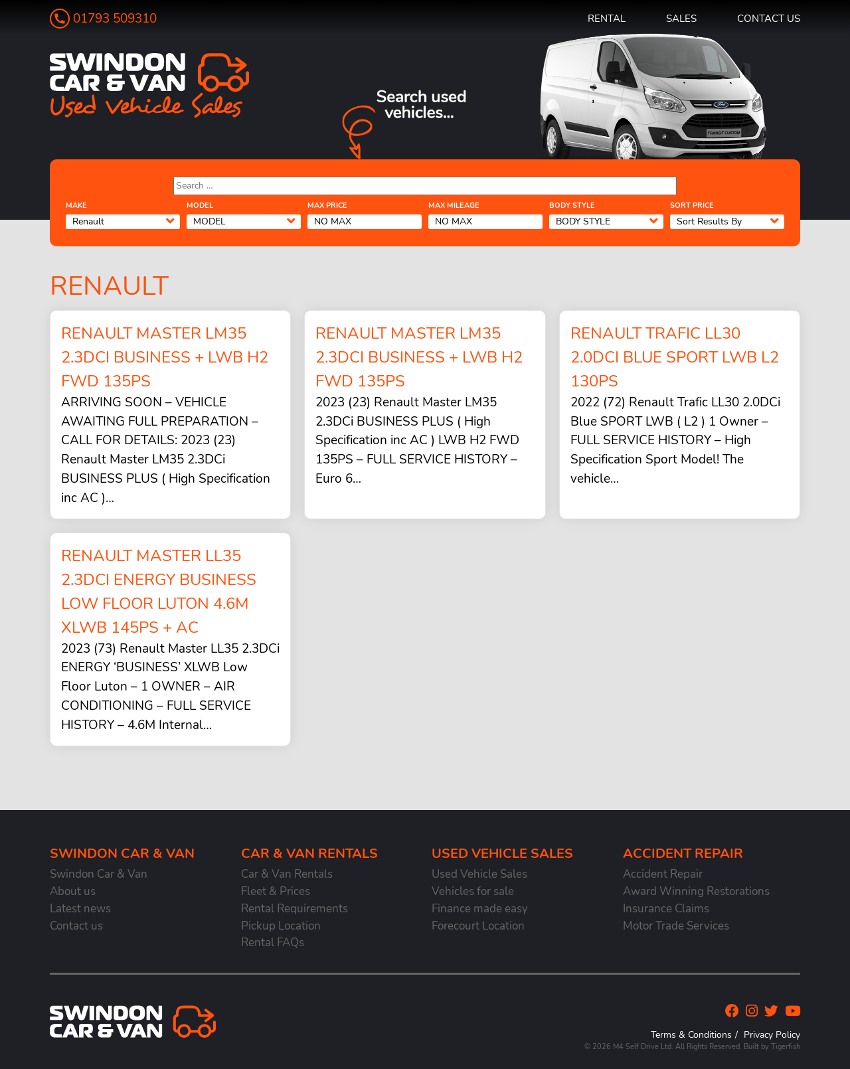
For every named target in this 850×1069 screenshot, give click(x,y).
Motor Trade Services (676, 926)
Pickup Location (281, 926)
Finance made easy (480, 908)
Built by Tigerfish (772, 1047)
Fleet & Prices (275, 891)
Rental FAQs (272, 942)
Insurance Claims (666, 908)
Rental (607, 18)
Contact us (768, 18)
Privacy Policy (772, 1034)
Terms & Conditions (691, 1034)
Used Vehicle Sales (479, 874)
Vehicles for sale (473, 891)
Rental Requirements (294, 908)
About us (73, 891)
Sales (681, 18)
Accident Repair (663, 874)
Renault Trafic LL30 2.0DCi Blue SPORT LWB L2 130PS (674, 357)
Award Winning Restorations (696, 891)
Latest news (80, 908)
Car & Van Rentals (287, 874)
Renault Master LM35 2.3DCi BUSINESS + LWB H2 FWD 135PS (164, 357)
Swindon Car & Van (98, 874)
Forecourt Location (478, 926)
